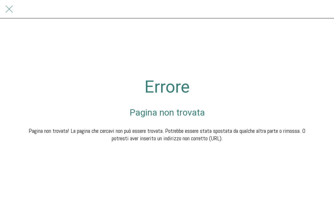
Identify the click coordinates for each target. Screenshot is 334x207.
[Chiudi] (9, 9)
